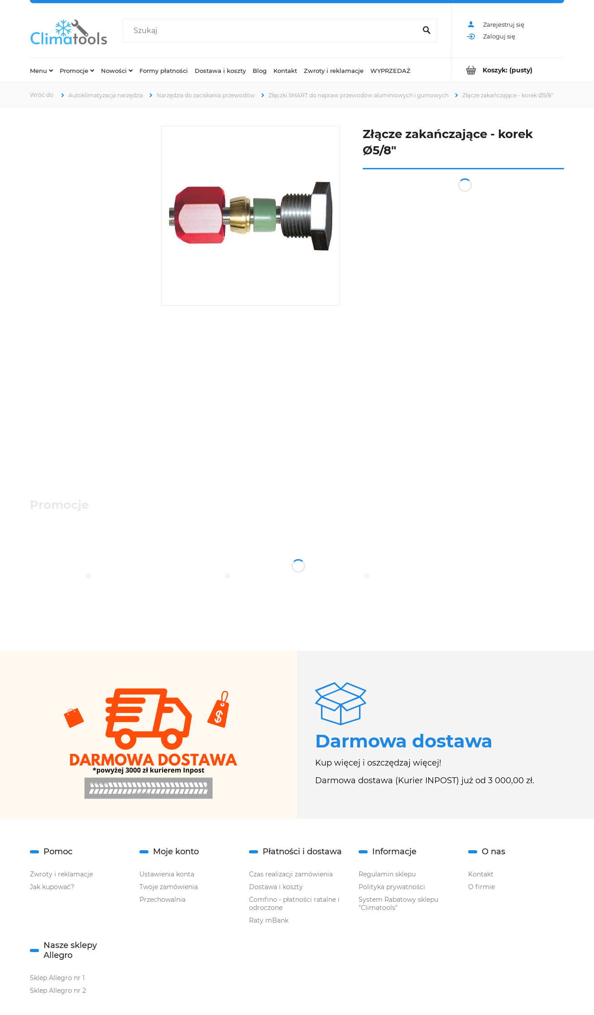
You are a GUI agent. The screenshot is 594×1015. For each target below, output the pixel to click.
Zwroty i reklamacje (61, 874)
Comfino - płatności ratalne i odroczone (294, 903)
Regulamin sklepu (387, 874)
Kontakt (480, 874)
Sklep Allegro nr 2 (58, 990)
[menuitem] (41, 70)
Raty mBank (268, 920)
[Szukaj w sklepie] (272, 31)
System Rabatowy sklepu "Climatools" (398, 903)
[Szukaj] (426, 30)
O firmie (481, 887)
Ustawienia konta (166, 874)
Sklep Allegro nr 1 (57, 978)
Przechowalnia (162, 899)
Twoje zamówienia (168, 887)
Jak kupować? (52, 887)
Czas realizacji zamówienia (291, 874)
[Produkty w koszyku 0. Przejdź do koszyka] (507, 70)
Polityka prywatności (392, 887)
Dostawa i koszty (276, 887)
